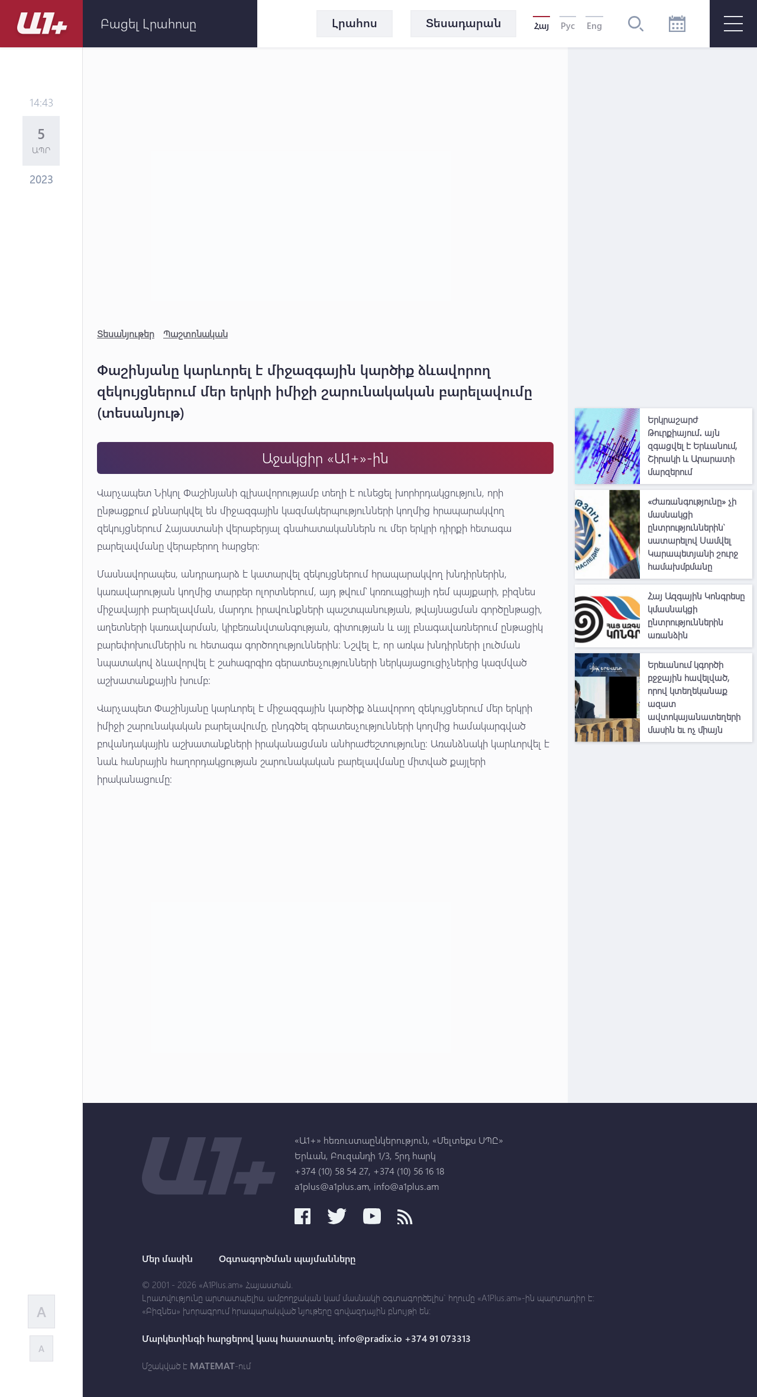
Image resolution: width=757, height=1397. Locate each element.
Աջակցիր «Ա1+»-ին (325, 457)
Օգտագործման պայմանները (287, 1258)
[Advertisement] (663, 224)
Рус (568, 25)
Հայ (541, 25)
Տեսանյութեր (125, 333)
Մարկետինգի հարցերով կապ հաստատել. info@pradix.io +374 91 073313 (306, 1338)
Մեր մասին (167, 1258)
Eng (594, 25)
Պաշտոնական (195, 333)
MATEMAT (212, 1366)
